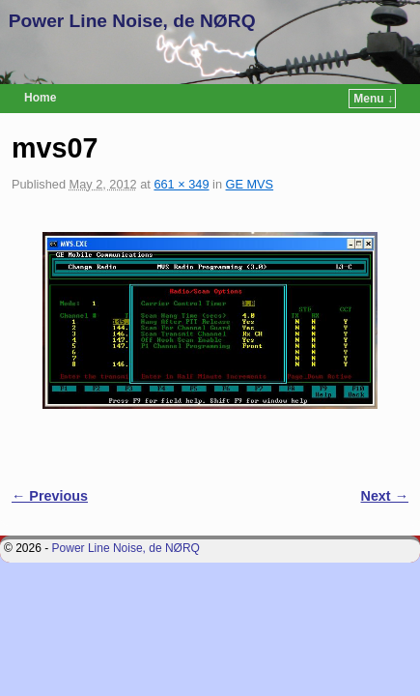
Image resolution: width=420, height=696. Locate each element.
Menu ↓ (373, 98)
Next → (384, 496)
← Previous (50, 496)
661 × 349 (181, 184)
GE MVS (250, 184)
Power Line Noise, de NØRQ (132, 21)
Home (40, 97)
